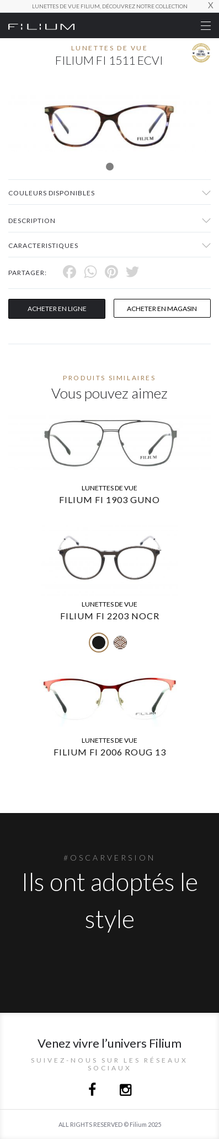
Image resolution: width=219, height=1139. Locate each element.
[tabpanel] (109, 123)
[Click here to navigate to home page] (41, 25)
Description (32, 220)
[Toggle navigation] (206, 26)
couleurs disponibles (51, 193)
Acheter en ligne (57, 308)
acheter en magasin (162, 308)
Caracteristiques (43, 245)
